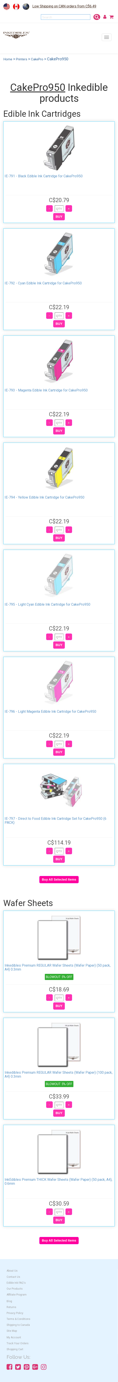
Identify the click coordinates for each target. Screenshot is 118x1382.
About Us (12, 1270)
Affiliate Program (17, 1294)
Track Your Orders (18, 1343)
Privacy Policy (15, 1313)
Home (8, 59)
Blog (9, 1301)
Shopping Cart (15, 1349)
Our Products (15, 1288)
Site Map (12, 1330)
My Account (14, 1337)
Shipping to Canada (18, 1324)
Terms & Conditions (18, 1319)
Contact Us (13, 1276)
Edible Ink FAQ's (16, 1282)
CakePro (37, 59)
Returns (11, 1307)
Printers (21, 59)
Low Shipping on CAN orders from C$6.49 (64, 6)
